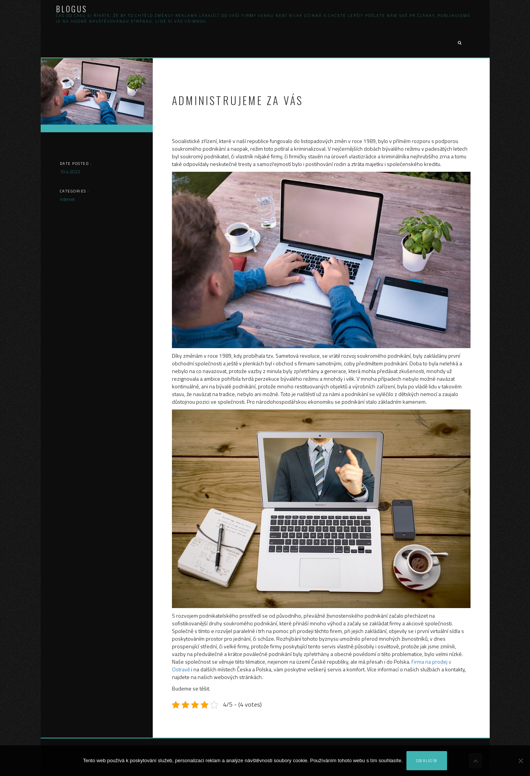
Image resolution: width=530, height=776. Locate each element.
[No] (520, 760)
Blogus (72, 9)
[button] (459, 43)
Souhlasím (427, 760)
